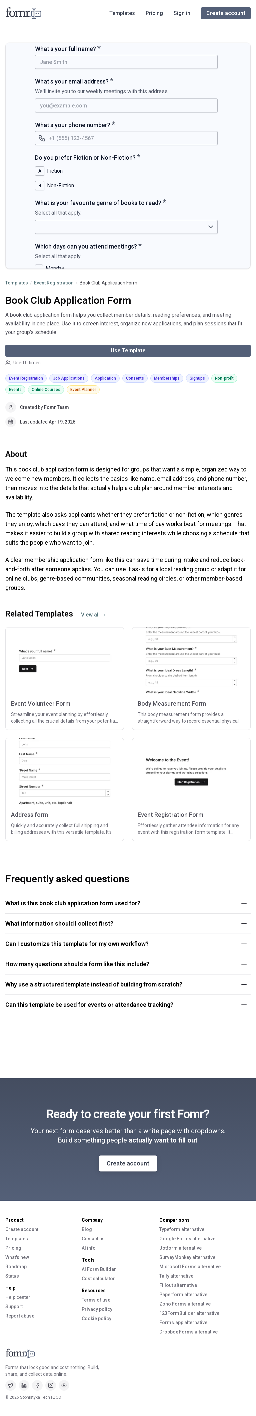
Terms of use (96, 1300)
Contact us (93, 1238)
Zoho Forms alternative (185, 1304)
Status (12, 1276)
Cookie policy (96, 1318)
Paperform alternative (183, 1294)
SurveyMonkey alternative (187, 1257)
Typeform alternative (181, 1229)
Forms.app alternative (183, 1322)
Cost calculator (98, 1278)
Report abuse (19, 1316)
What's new (17, 1257)
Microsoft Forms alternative (190, 1266)
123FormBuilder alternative (189, 1313)
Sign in (182, 13)
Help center (17, 1297)
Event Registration (54, 282)
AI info (89, 1248)
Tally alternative (176, 1276)
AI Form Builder (99, 1269)
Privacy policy (97, 1309)
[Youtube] (64, 1385)
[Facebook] (37, 1385)
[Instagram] (50, 1385)
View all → (93, 615)
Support (14, 1306)
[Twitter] (10, 1385)
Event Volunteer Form (40, 703)
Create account (225, 13)
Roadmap (16, 1266)
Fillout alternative (178, 1285)
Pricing (154, 13)
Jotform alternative (180, 1248)
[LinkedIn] (24, 1385)
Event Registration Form (170, 814)
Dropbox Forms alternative (188, 1331)
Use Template (128, 350)
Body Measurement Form (172, 703)
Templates (122, 13)
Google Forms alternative (187, 1238)
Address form (29, 814)
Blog (87, 1229)
